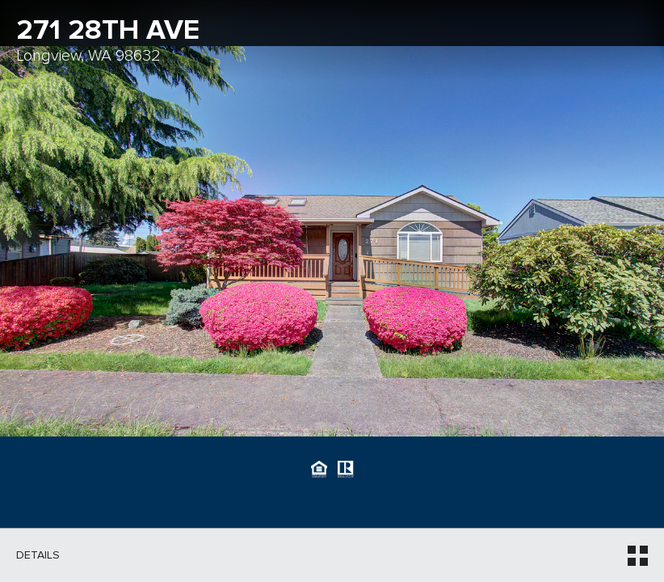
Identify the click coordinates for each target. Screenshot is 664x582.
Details (38, 555)
